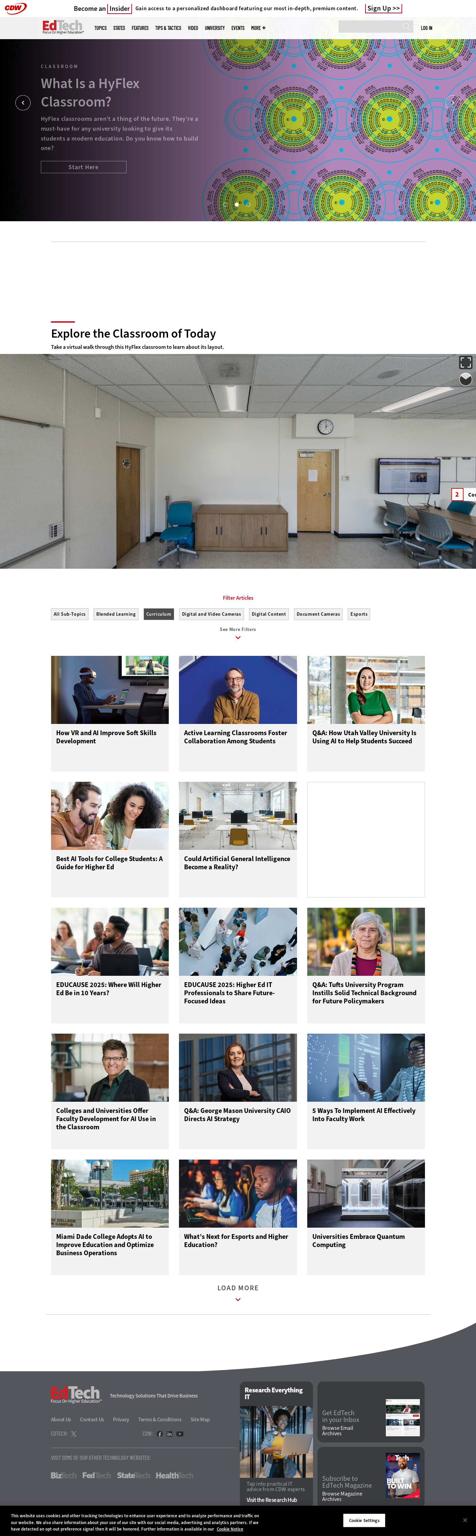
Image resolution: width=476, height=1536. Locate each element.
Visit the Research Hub (272, 1500)
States (119, 28)
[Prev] (23, 103)
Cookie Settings (364, 1520)
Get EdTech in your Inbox (340, 1416)
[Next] (453, 103)
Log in (426, 28)
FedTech (97, 1475)
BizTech (64, 1475)
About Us (61, 1419)
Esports (358, 614)
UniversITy (215, 28)
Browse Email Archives (337, 1430)
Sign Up (379, 8)
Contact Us (92, 1419)
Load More (238, 1295)
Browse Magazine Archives (342, 1496)
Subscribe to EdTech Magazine (347, 1482)
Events (237, 28)
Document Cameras (318, 614)
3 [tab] (248, 204)
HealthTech (174, 1475)
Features (140, 28)
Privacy (121, 1419)
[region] (238, 1521)
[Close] (465, 1520)
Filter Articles (238, 598)
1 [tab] (225, 204)
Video (193, 28)
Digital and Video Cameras (211, 614)
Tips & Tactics (168, 28)
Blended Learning (116, 614)
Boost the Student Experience (78, 178)
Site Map (200, 1419)
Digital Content (269, 614)
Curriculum (158, 614)
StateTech (133, 1475)
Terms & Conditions (160, 1419)
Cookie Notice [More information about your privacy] (230, 1529)
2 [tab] (236, 204)
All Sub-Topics (70, 614)
